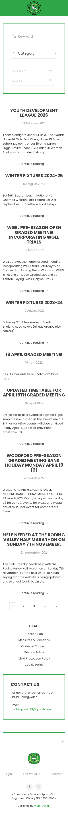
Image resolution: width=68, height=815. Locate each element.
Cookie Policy (34, 665)
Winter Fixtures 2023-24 (34, 303)
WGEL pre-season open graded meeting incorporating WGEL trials (34, 235)
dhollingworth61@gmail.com (31, 709)
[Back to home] (34, 8)
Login (8, 774)
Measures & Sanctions (34, 640)
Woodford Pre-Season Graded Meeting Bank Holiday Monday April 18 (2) (34, 463)
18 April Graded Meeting (34, 354)
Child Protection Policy (34, 659)
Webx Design (42, 806)
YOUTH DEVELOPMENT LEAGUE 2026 (34, 112)
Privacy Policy (34, 652)
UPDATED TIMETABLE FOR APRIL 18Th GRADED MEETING (34, 392)
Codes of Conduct (34, 646)
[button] (4, 8)
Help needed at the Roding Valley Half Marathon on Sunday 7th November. (34, 539)
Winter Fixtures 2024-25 (34, 176)
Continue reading (31, 164)
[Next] (55, 606)
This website (31, 774)
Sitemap (57, 774)
